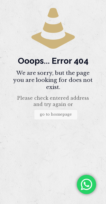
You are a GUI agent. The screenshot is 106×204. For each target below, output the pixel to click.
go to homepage (56, 114)
